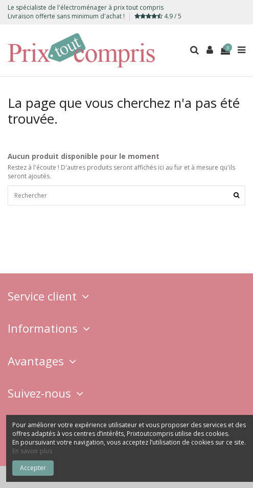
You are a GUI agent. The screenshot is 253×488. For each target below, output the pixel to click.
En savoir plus (32, 451)
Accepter (33, 467)
